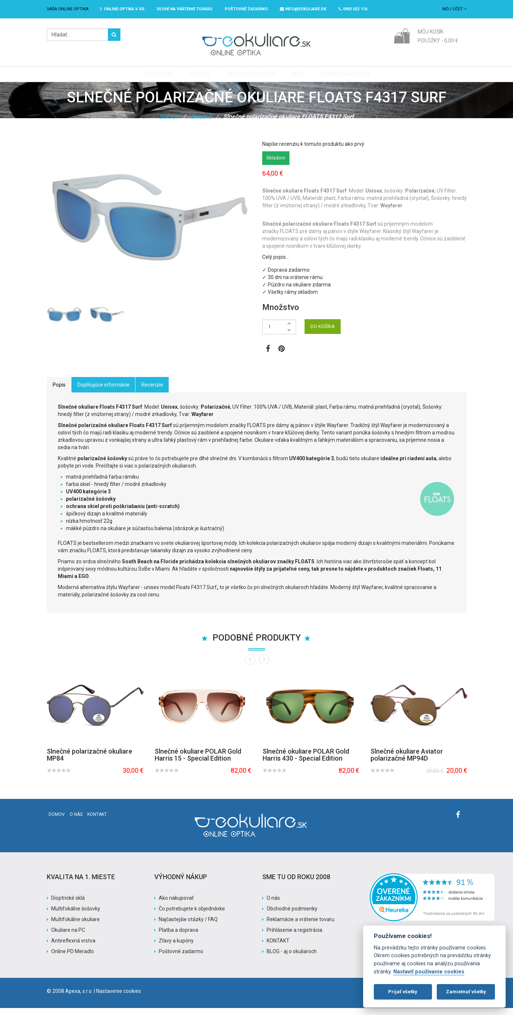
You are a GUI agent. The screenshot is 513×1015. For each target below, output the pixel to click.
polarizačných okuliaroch (167, 473)
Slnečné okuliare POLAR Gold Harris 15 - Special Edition (198, 761)
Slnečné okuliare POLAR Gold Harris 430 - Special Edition (306, 761)
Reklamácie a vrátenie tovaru (300, 926)
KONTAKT (278, 948)
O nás (76, 821)
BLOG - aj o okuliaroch (292, 958)
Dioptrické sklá (68, 905)
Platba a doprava (178, 937)
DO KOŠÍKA (322, 333)
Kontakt (97, 821)
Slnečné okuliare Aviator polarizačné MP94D (406, 761)
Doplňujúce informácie (103, 392)
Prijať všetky (402, 991)
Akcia (295, 78)
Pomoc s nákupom (340, 78)
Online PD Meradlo (72, 958)
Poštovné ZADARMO (246, 9)
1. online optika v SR (121, 9)
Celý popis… (275, 264)
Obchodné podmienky (292, 916)
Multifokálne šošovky (75, 916)
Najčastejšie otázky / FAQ (188, 926)
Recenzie (152, 392)
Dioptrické (162, 78)
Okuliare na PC (68, 937)
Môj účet (454, 9)
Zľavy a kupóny (176, 948)
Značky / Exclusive (250, 78)
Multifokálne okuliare (75, 926)
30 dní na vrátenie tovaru (184, 9)
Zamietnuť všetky (466, 991)
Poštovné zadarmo (181, 958)
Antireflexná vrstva (73, 948)
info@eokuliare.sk (303, 9)
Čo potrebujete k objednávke (192, 916)
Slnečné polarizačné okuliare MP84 (89, 761)
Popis (59, 392)
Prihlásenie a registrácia (294, 937)
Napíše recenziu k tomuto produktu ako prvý (313, 151)
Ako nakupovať (176, 905)
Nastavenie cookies (118, 998)
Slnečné (200, 78)
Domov (168, 123)
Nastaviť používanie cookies (428, 972)
